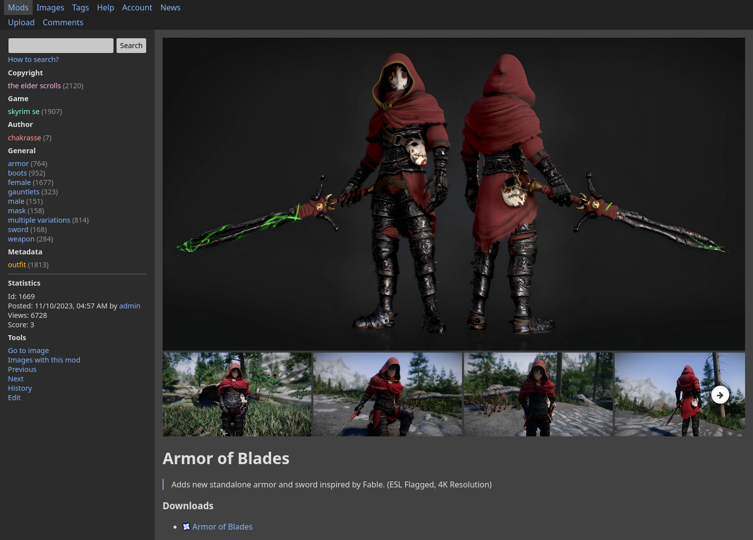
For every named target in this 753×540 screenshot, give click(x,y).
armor (27, 163)
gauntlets (33, 191)
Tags (80, 7)
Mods (18, 7)
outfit (28, 264)
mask (26, 210)
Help (106, 7)
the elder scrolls (45, 85)
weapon (30, 238)
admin (129, 305)
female (31, 182)
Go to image (28, 350)
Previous (22, 369)
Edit (14, 397)
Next (16, 378)
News (170, 7)
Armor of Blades (217, 526)
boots (26, 173)
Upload (21, 22)
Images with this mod (44, 359)
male (25, 201)
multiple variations (48, 220)
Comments (63, 22)
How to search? (33, 59)
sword (27, 229)
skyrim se (35, 111)
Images (50, 7)
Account (137, 7)
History (20, 388)
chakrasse (30, 137)
